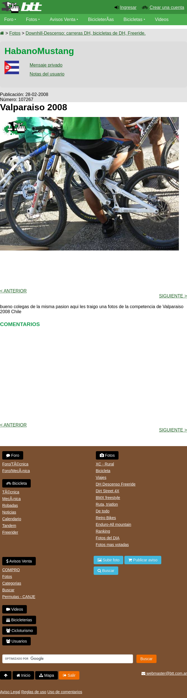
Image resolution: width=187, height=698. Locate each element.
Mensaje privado (46, 65)
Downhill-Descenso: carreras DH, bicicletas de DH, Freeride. (85, 33)
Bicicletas (134, 19)
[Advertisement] (93, 269)
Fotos (31, 19)
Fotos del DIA (108, 538)
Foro (8, 19)
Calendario (11, 519)
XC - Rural (105, 464)
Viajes (101, 477)
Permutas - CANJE (18, 596)
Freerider (10, 532)
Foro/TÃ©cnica (15, 464)
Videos (162, 19)
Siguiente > (173, 296)
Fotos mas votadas (112, 544)
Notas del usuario (47, 74)
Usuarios (16, 641)
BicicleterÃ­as (101, 19)
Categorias (11, 583)
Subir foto (109, 560)
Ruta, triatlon (107, 504)
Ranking (103, 531)
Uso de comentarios (64, 692)
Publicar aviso (142, 560)
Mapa (46, 675)
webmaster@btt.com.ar (164, 673)
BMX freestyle (108, 497)
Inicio (23, 675)
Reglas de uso (33, 692)
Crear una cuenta (167, 7)
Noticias (9, 512)
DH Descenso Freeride (116, 484)
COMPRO (11, 570)
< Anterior (13, 291)
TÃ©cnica (10, 492)
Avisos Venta (62, 19)
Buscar (8, 590)
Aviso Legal (10, 692)
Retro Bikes (106, 518)
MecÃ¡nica (11, 498)
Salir (69, 675)
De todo (103, 511)
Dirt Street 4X (107, 491)
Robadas (10, 505)
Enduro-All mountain (113, 524)
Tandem (9, 525)
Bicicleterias (19, 620)
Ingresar (128, 7)
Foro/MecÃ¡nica (16, 471)
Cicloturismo (19, 630)
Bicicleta (16, 483)
